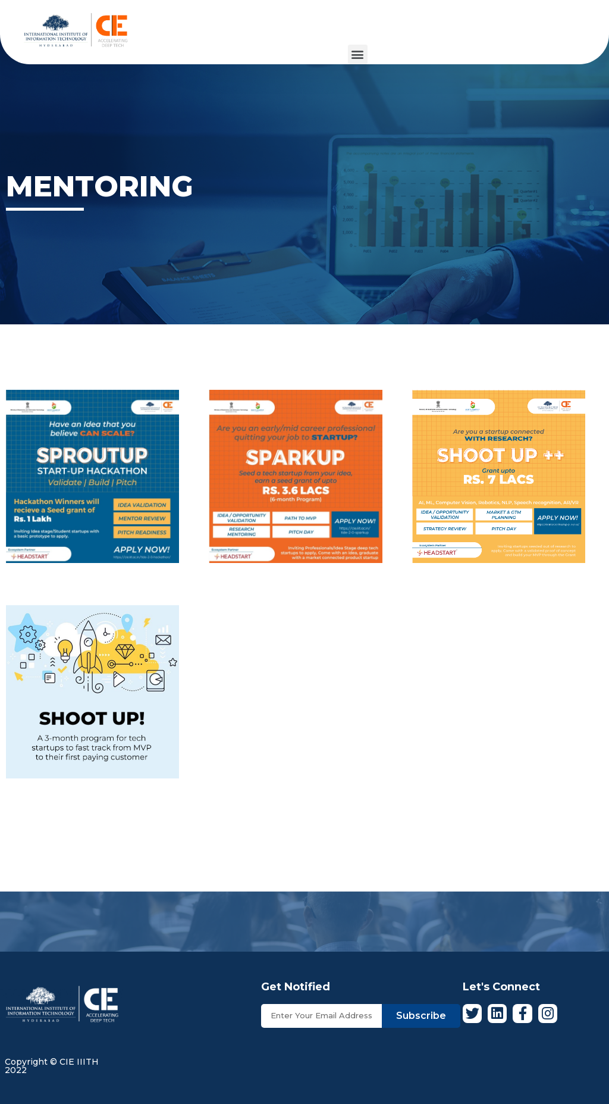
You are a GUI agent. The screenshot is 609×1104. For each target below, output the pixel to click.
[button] (358, 54)
